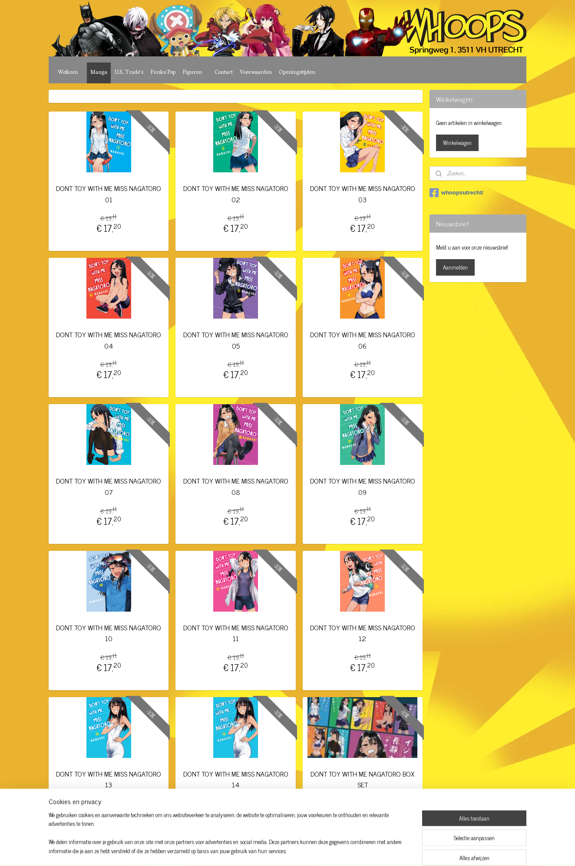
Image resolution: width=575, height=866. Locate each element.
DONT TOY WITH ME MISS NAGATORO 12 (362, 633)
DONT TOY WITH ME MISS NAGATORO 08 (235, 486)
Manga (98, 72)
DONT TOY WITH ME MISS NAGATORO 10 (108, 633)
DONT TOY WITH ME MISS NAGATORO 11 (235, 633)
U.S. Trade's (128, 72)
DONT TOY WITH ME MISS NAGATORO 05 (235, 340)
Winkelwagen (457, 142)
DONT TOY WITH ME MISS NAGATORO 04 (108, 340)
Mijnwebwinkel (359, 850)
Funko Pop (162, 72)
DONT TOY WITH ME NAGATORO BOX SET (362, 779)
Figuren (192, 72)
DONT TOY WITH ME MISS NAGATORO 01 (108, 194)
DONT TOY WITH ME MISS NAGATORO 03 (362, 194)
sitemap (263, 850)
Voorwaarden (256, 72)
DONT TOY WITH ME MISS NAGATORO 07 (108, 486)
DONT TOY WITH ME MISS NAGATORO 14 (235, 779)
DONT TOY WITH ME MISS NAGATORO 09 (362, 486)
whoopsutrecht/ (456, 193)
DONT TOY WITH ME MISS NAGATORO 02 (235, 194)
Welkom (68, 72)
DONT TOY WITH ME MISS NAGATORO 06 (362, 340)
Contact (224, 72)
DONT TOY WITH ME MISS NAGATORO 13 (108, 779)
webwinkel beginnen (300, 850)
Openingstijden (297, 72)
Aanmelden (455, 267)
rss (276, 850)
